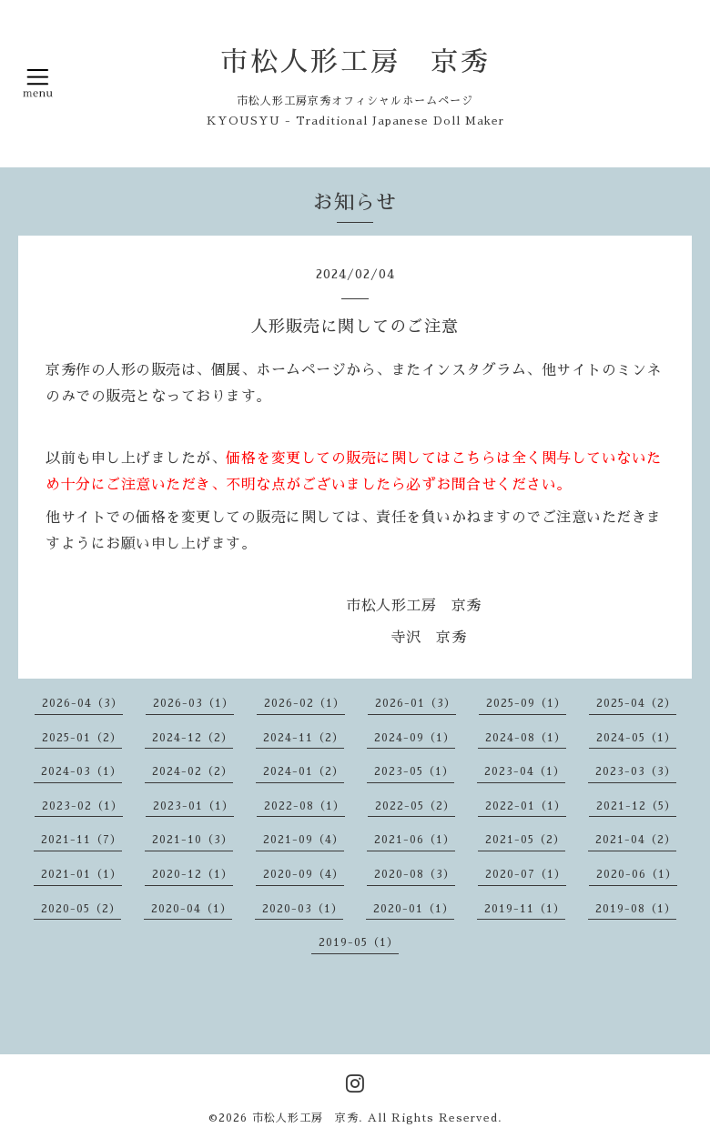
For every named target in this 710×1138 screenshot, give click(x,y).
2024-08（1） (525, 737)
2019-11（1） (524, 908)
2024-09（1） (414, 737)
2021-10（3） (192, 839)
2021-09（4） (303, 839)
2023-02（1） (82, 806)
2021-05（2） (525, 839)
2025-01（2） (82, 737)
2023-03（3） (635, 771)
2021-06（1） (414, 839)
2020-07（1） (525, 874)
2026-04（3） (82, 703)
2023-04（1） (524, 771)
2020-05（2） (81, 908)
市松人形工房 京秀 (355, 62)
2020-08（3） (414, 874)
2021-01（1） (81, 874)
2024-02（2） (192, 771)
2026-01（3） (415, 703)
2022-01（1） (525, 806)
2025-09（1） (526, 703)
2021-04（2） (635, 839)
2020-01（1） (413, 908)
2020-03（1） (302, 908)
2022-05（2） (415, 806)
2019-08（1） (635, 908)
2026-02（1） (304, 703)
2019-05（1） (359, 942)
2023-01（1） (193, 806)
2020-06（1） (636, 874)
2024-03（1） (81, 771)
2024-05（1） (636, 737)
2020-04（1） (191, 908)
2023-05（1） (414, 771)
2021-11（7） (81, 839)
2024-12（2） (192, 737)
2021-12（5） (636, 806)
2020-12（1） (192, 874)
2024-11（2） (303, 737)
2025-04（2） (636, 703)
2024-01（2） (303, 771)
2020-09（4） (303, 874)
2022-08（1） (304, 806)
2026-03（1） (193, 703)
